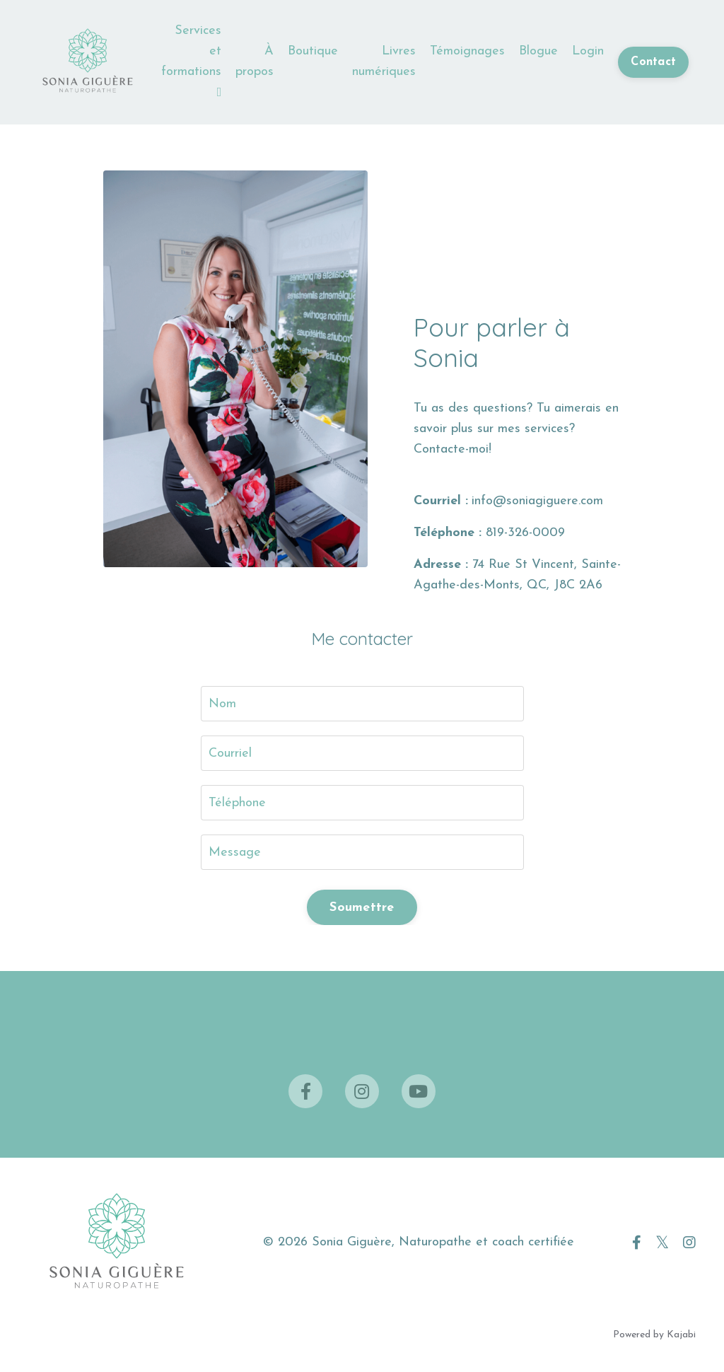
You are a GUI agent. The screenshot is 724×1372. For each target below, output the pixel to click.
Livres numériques (384, 62)
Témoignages (467, 51)
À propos (254, 62)
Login (588, 51)
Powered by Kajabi (654, 1335)
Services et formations (191, 61)
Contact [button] (653, 62)
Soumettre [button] (361, 907)
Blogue (538, 51)
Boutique (313, 51)
